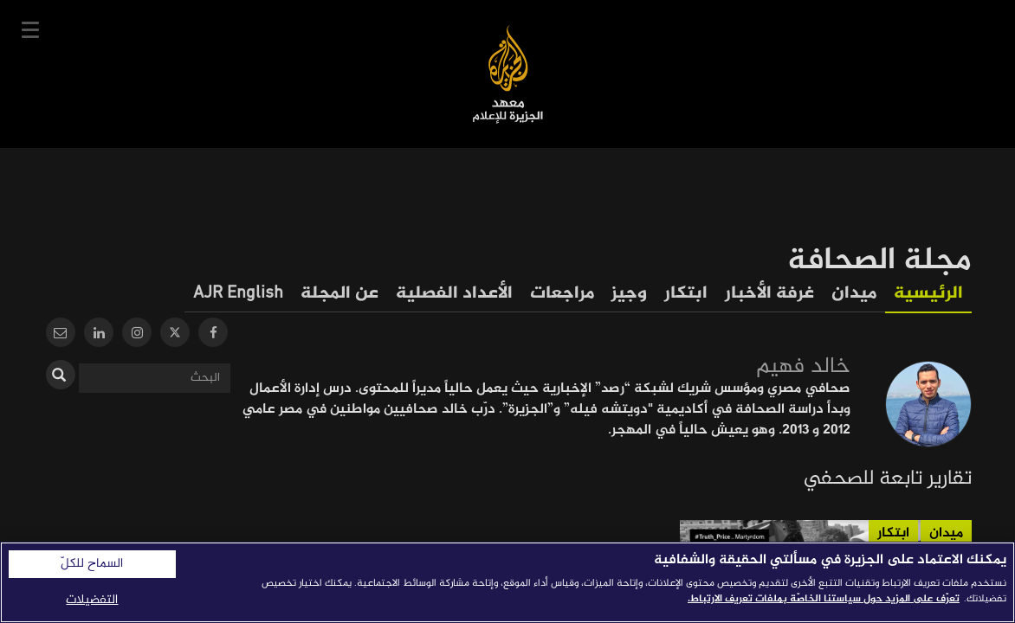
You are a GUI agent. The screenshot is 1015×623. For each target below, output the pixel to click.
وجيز (629, 293)
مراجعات (562, 293)
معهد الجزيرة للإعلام (507, 74)
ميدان (853, 293)
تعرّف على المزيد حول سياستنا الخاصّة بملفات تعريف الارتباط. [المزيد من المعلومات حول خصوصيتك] (824, 598)
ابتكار (686, 293)
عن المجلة (339, 293)
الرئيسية (928, 293)
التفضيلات (92, 600)
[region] (507, 582)
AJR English (238, 293)
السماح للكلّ (92, 564)
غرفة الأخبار (769, 293)
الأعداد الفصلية (454, 293)
